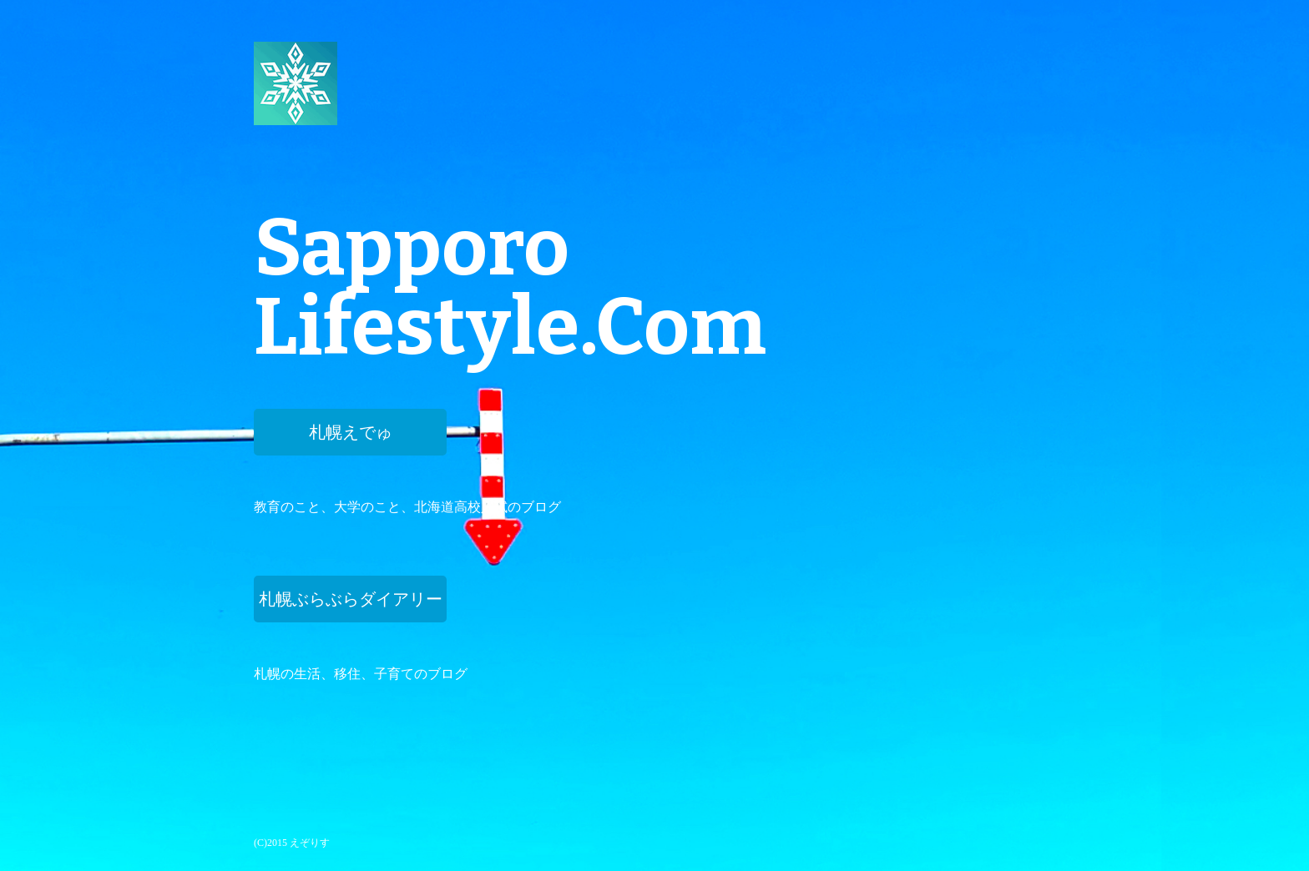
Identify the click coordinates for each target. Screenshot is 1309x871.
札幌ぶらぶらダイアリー (350, 599)
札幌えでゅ (350, 432)
